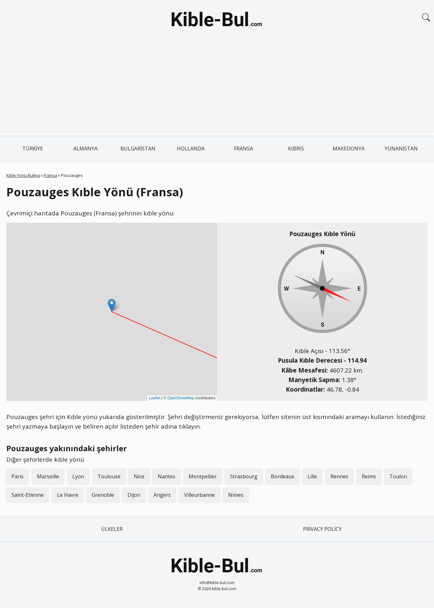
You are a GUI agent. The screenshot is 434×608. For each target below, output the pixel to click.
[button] (112, 305)
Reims (369, 476)
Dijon (133, 494)
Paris (17, 476)
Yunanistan (401, 148)
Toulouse (109, 476)
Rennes (339, 476)
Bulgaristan (138, 148)
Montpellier (203, 476)
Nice (139, 476)
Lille (312, 476)
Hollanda (191, 148)
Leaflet (154, 398)
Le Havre (67, 494)
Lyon (78, 476)
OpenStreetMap (180, 398)
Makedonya (349, 148)
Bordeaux (282, 476)
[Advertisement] (217, 88)
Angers (162, 494)
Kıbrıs (296, 148)
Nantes (166, 476)
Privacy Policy (322, 528)
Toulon (398, 476)
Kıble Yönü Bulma (23, 175)
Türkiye (32, 148)
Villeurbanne (199, 494)
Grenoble (103, 494)
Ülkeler (112, 528)
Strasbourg (243, 476)
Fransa (243, 148)
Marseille (48, 476)
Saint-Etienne (27, 494)
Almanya (85, 148)
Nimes (235, 494)
